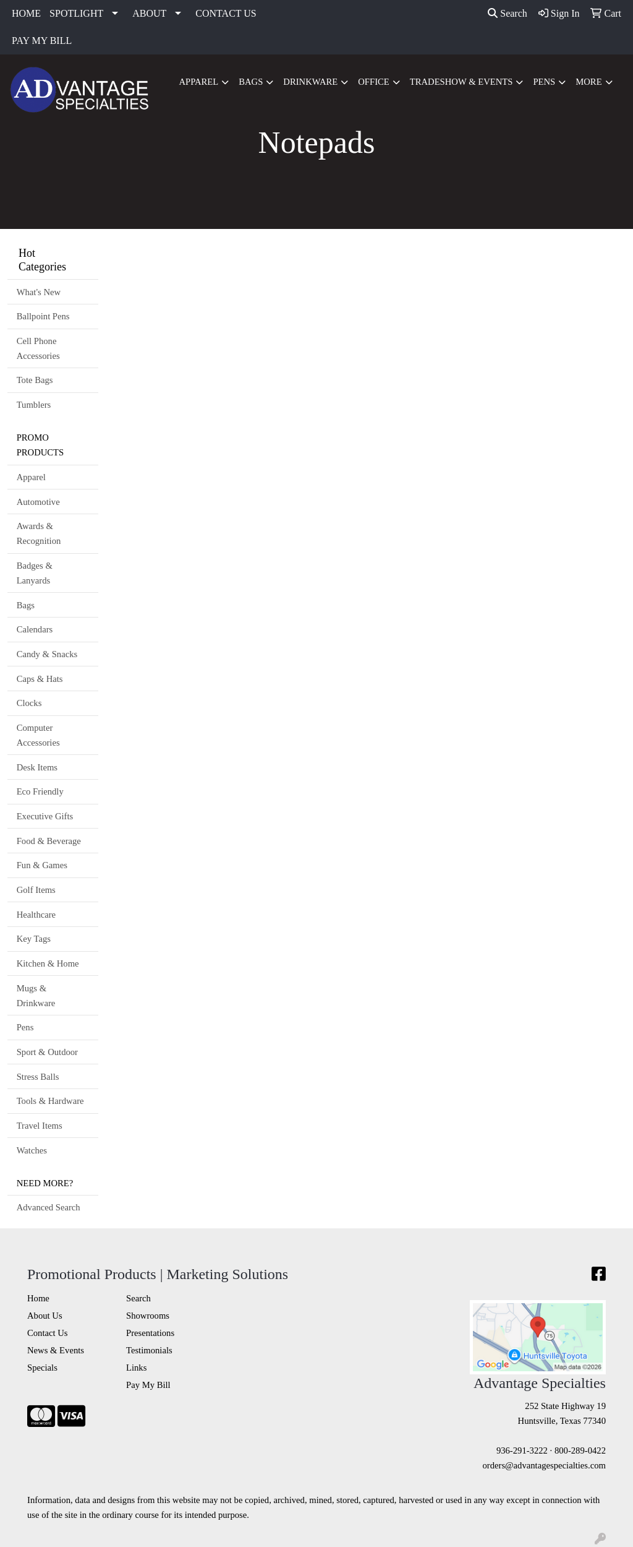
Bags (251, 82)
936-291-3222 (522, 1450)
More (588, 82)
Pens (544, 82)
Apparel (198, 82)
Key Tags (34, 939)
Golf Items (36, 890)
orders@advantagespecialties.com (543, 1465)
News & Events (55, 1350)
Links (136, 1367)
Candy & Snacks (47, 654)
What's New (39, 292)
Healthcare (36, 915)
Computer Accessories (38, 735)
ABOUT (149, 13)
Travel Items (39, 1126)
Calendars (35, 629)
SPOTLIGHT (76, 13)
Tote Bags (35, 380)
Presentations (150, 1333)
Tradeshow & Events (461, 82)
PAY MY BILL (42, 40)
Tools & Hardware (50, 1101)
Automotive (38, 502)
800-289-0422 (580, 1450)
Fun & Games (42, 865)
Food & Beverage (49, 841)
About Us (44, 1316)
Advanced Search (48, 1207)
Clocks (29, 703)
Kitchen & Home (48, 963)
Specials (42, 1367)
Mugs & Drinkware (36, 995)
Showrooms (147, 1316)
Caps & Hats (40, 679)
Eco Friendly (40, 791)
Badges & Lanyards (35, 573)
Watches (32, 1150)
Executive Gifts (45, 816)
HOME (26, 13)
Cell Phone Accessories (38, 348)
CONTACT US (225, 13)
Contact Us (47, 1333)
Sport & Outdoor (47, 1052)
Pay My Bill (148, 1385)
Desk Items (37, 767)
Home (38, 1298)
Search (507, 13)
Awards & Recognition (39, 533)
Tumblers (34, 405)
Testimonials (149, 1350)
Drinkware (310, 82)
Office (373, 82)
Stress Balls (38, 1077)
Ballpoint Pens (43, 316)
